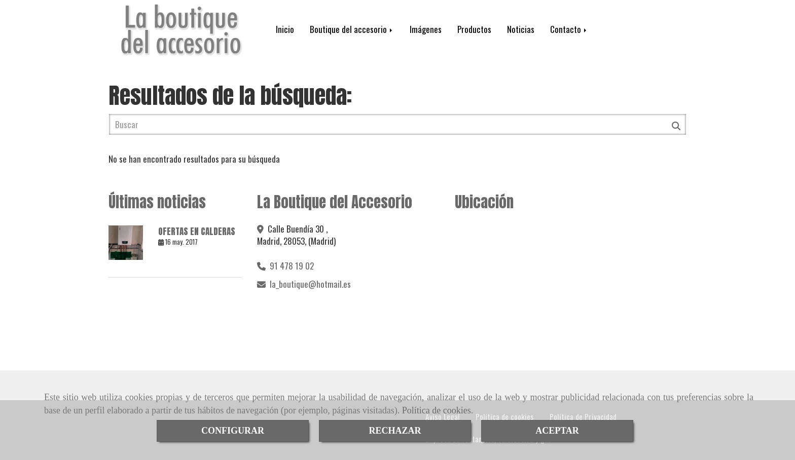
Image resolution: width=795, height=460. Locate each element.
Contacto (569, 29)
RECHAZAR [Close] (395, 431)
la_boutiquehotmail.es (310, 284)
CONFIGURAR (232, 431)
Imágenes (426, 29)
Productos (474, 29)
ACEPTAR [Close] (557, 431)
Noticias (520, 29)
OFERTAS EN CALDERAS (196, 231)
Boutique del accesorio (352, 29)
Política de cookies (436, 410)
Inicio (285, 29)
